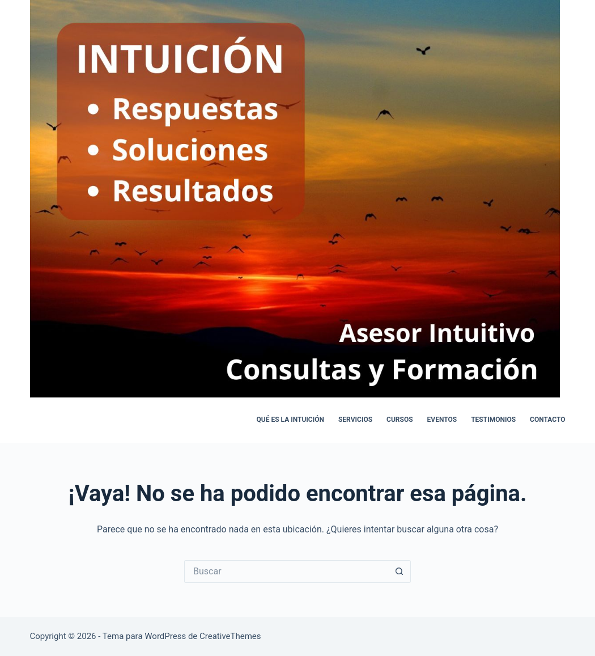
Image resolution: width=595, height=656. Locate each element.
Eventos (442, 420)
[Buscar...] (286, 571)
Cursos (399, 420)
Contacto (547, 420)
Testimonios (493, 420)
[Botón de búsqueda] (399, 571)
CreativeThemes (230, 636)
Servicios (355, 420)
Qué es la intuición (290, 420)
